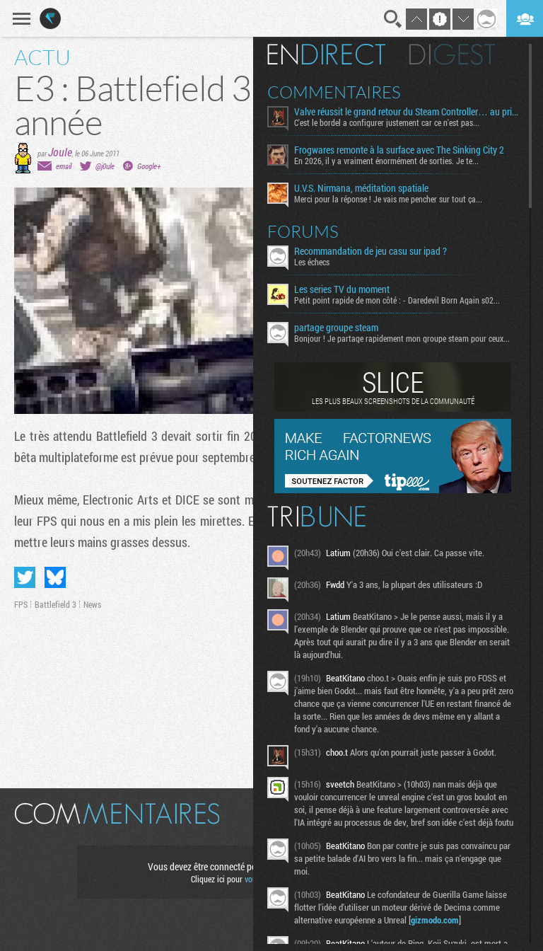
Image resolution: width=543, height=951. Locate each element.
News (92, 604)
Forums (303, 231)
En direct (326, 54)
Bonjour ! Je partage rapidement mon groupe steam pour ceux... (402, 338)
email (63, 166)
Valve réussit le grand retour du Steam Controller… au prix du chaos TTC (406, 111)
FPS (21, 604)
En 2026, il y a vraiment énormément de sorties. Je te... (386, 161)
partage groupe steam (336, 327)
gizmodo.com (435, 919)
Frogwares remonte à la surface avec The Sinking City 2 (399, 150)
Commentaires (334, 92)
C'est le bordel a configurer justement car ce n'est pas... (386, 122)
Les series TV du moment (342, 289)
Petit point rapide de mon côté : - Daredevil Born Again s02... (397, 300)
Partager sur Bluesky (55, 577)
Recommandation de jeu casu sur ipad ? (370, 251)
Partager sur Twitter (24, 577)
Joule (60, 151)
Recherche (393, 19)
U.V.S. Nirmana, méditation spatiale (361, 188)
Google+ (148, 166)
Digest (452, 54)
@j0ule (105, 166)
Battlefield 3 (55, 604)
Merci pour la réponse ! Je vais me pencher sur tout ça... (388, 199)
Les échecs (311, 262)
